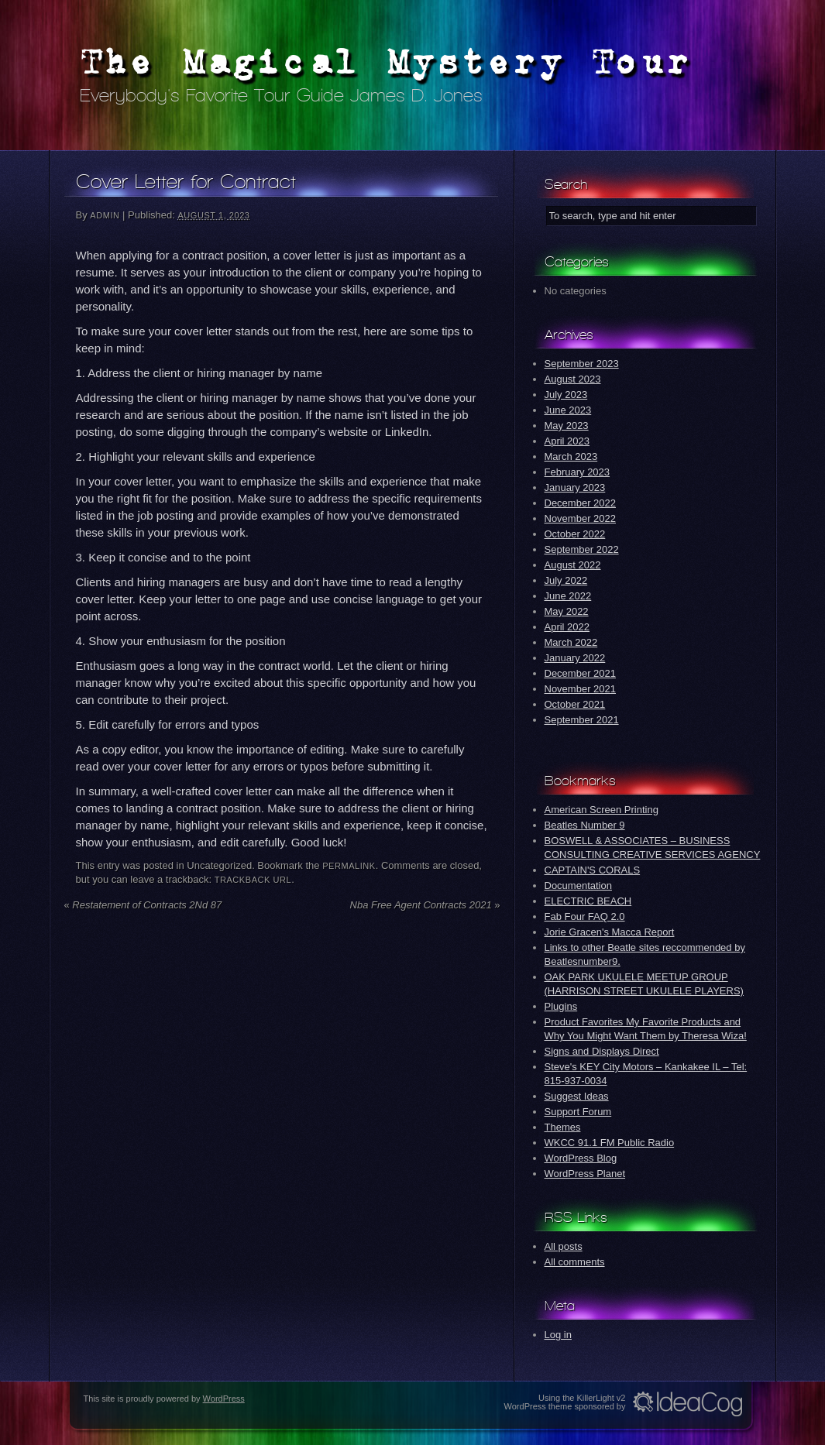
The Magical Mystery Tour (386, 61)
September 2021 (582, 720)
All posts (564, 1246)
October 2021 (575, 704)
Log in (558, 1334)
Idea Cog (687, 1404)
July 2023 (566, 394)
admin (104, 215)
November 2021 (581, 689)
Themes (563, 1127)
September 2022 (582, 549)
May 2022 (567, 611)
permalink (349, 865)
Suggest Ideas (577, 1096)
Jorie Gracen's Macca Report (610, 932)
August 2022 (573, 565)
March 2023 (571, 456)
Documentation (578, 885)
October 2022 (575, 534)
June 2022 (568, 596)
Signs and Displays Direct (602, 1051)
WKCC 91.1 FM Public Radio (610, 1142)
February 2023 (577, 472)
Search (566, 184)
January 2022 (575, 658)
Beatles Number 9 (585, 825)
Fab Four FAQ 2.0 (585, 916)
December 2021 (581, 673)
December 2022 (581, 503)
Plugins (561, 1006)
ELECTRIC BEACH (588, 901)
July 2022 (566, 580)
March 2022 (571, 642)
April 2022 (567, 627)
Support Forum (578, 1111)
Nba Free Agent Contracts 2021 (425, 905)
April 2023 (567, 441)
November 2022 (581, 518)
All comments (575, 1262)
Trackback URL (253, 879)
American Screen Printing (601, 809)
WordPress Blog (581, 1158)
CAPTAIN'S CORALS (593, 870)
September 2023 (582, 363)
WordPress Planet (585, 1173)
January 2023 (575, 487)
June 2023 (568, 410)
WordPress (224, 1398)
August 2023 (573, 379)
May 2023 (567, 425)
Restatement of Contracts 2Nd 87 (143, 905)
